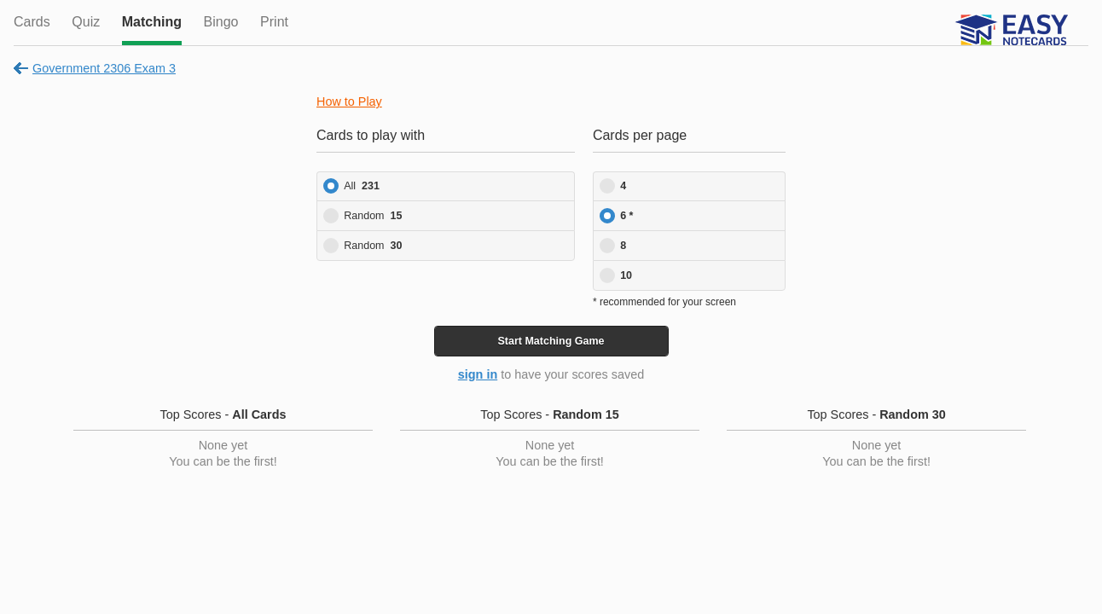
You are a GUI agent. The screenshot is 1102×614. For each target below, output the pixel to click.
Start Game (550, 341)
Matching (152, 21)
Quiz (86, 21)
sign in (477, 374)
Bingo (221, 21)
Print (274, 21)
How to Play (349, 101)
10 (626, 275)
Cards (32, 21)
